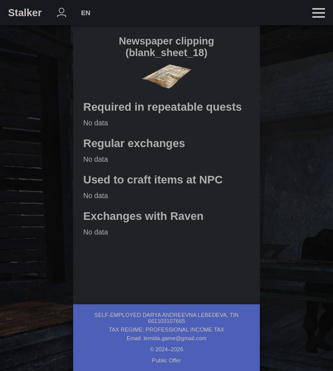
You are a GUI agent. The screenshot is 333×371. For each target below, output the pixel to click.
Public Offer (166, 360)
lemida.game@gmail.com (175, 338)
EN (86, 13)
